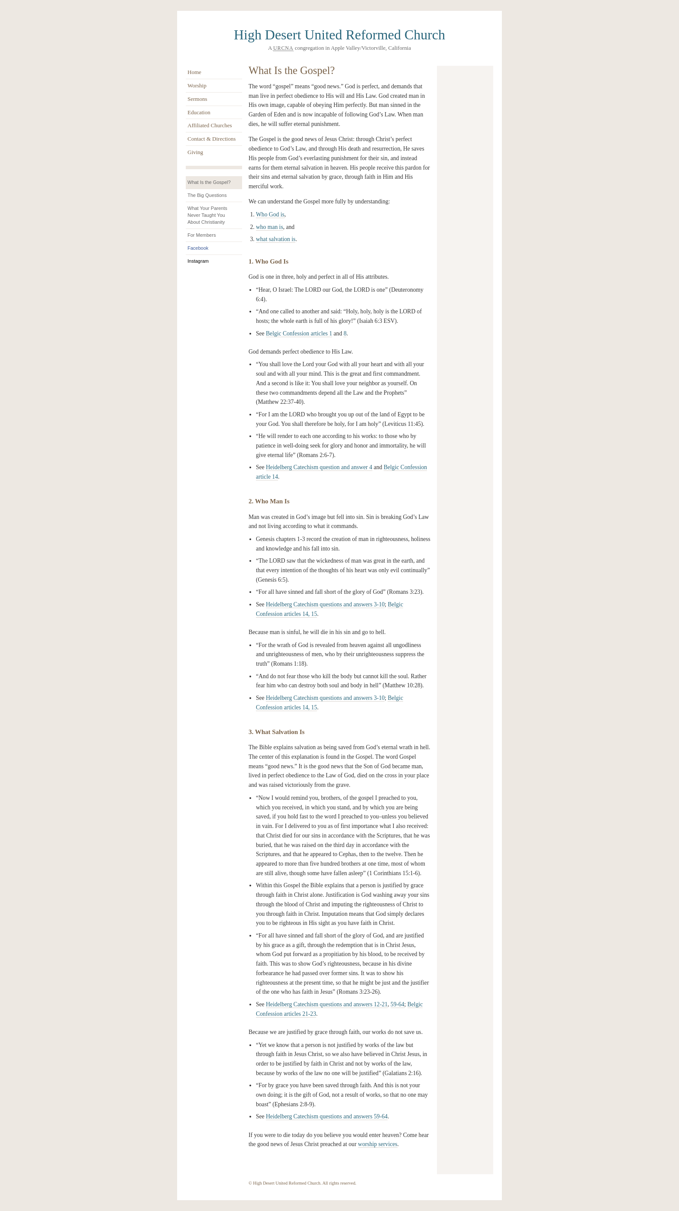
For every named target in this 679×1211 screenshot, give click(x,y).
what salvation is (275, 239)
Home (194, 72)
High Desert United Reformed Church (339, 34)
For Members (202, 235)
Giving (195, 152)
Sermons (197, 99)
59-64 (397, 1004)
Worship (197, 85)
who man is (269, 227)
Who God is (270, 214)
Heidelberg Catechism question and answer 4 (319, 467)
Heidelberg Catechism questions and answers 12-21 (327, 1004)
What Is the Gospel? (209, 182)
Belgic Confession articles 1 (299, 333)
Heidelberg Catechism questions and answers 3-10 (325, 604)
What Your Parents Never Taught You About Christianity (207, 215)
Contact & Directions (212, 138)
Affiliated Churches (210, 125)
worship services (378, 1144)
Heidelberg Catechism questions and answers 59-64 (327, 1116)
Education (199, 112)
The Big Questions (207, 195)
